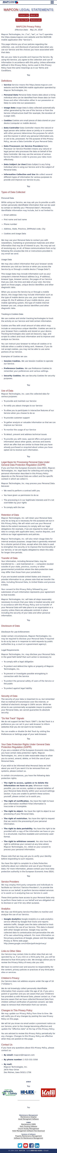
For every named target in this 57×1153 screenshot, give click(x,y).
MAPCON (22, 1150)
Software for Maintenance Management (28, 1138)
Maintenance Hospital (28, 1117)
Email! (46, 1150)
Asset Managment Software (28, 1119)
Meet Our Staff (22, 20)
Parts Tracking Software (28, 1126)
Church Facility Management (28, 1129)
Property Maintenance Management (28, 1136)
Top (28, 75)
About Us (34, 15)
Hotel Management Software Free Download (28, 1131)
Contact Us (23, 15)
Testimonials (36, 20)
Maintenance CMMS (28, 1124)
